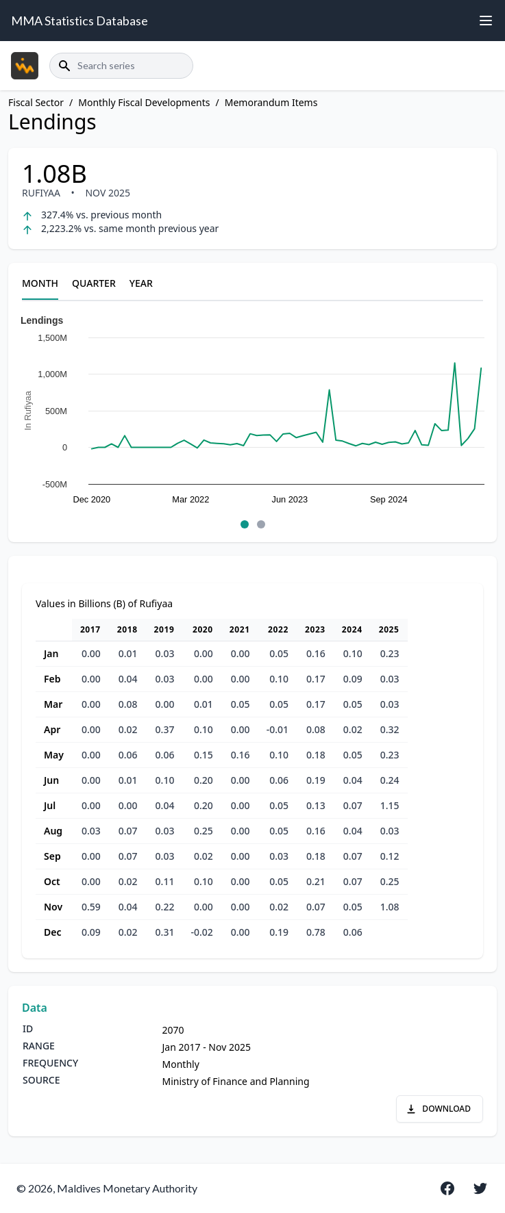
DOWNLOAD (438, 1108)
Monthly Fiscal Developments (144, 102)
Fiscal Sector (36, 102)
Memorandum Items (271, 102)
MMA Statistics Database (79, 20)
